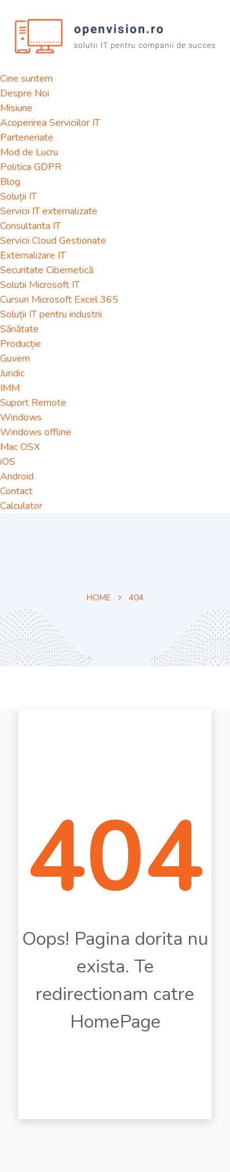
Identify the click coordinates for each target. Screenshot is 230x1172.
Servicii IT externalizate (49, 211)
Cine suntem (26, 78)
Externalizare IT (33, 255)
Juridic (12, 373)
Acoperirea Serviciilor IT (50, 123)
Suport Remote (33, 402)
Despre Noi (24, 93)
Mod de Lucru (29, 152)
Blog (10, 181)
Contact (16, 491)
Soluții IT (18, 196)
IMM (10, 388)
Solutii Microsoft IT (40, 285)
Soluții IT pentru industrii (51, 314)
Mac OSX (20, 447)
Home (98, 597)
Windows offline (35, 432)
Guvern (15, 358)
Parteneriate (26, 137)
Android (17, 476)
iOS (7, 461)
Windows (21, 417)
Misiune (16, 108)
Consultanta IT (30, 226)
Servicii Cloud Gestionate (53, 240)
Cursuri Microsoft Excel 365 (59, 299)
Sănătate (19, 329)
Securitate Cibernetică (46, 270)
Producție (20, 344)
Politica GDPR (30, 167)
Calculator (21, 506)
